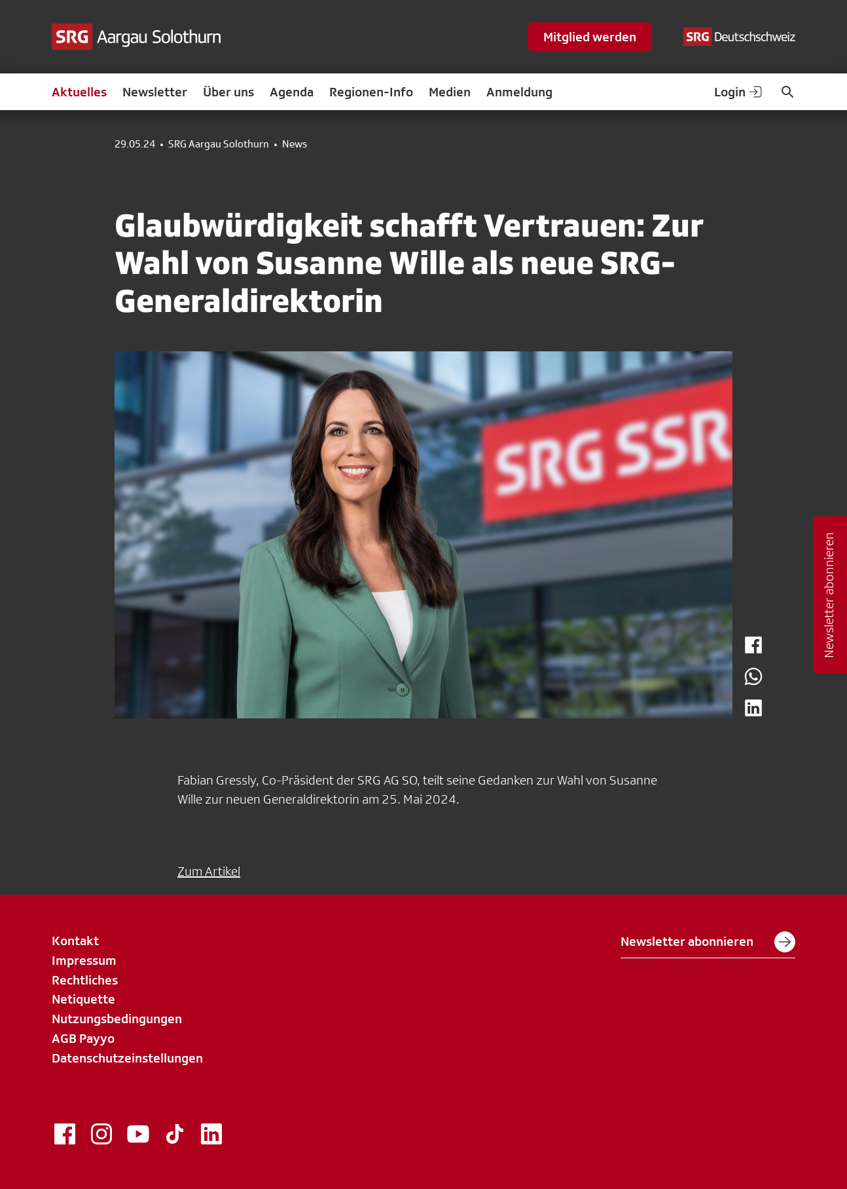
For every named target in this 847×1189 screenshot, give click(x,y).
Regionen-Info (371, 92)
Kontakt (75, 940)
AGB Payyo (83, 1038)
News (294, 144)
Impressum (84, 960)
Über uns (228, 92)
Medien (450, 92)
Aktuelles (79, 92)
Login (739, 92)
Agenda (292, 92)
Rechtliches (85, 980)
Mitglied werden (589, 36)
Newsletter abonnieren (708, 941)
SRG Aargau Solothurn (218, 144)
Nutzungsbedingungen (117, 1018)
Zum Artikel (208, 871)
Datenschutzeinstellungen (127, 1058)
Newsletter (154, 92)
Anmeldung (519, 92)
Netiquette (83, 999)
